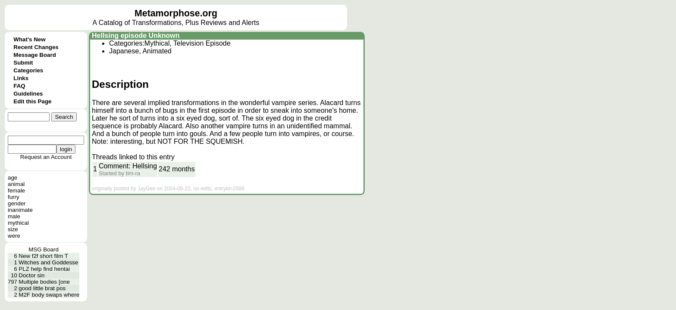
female (16, 190)
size (13, 229)
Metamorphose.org (176, 13)
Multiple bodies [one (44, 282)
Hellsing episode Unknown (136, 35)
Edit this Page (32, 101)
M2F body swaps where (49, 294)
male (14, 216)
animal (16, 184)
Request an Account (46, 157)
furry (13, 197)
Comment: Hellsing (128, 166)
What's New (29, 39)
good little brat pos (42, 288)
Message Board (34, 55)
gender (17, 203)
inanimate (20, 210)
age (12, 177)
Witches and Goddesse (48, 262)
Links (20, 78)
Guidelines (28, 93)
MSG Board (43, 249)
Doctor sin (31, 275)
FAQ (19, 86)
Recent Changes (35, 47)
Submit (23, 62)
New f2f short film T (43, 256)
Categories (28, 70)
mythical (18, 223)
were (14, 235)
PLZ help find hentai (44, 269)
